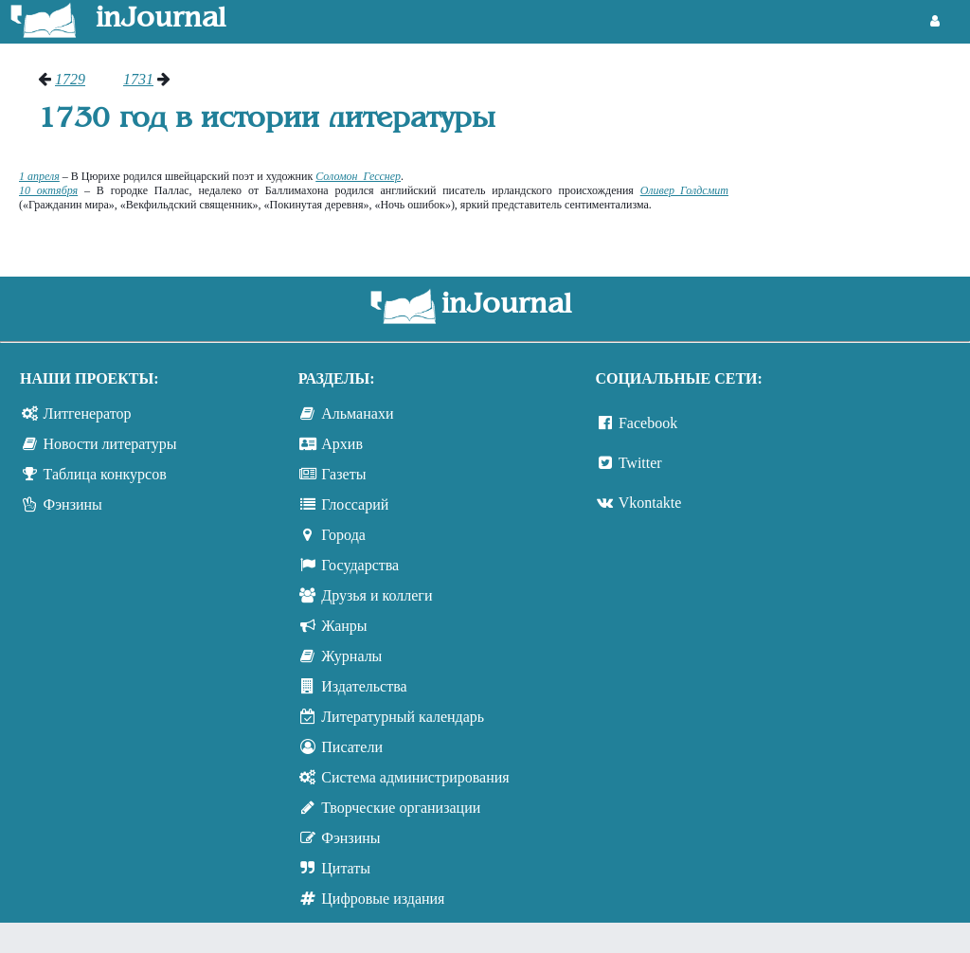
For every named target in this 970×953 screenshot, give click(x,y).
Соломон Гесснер (358, 176)
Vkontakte (650, 502)
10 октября (48, 190)
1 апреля (39, 176)
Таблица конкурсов (105, 474)
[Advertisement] (858, 142)
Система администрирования (415, 777)
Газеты (343, 474)
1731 (138, 79)
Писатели (352, 747)
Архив (342, 444)
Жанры (344, 626)
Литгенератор (88, 413)
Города (343, 535)
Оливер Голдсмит (684, 190)
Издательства (363, 686)
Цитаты (345, 868)
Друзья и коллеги (376, 595)
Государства (360, 565)
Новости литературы (110, 444)
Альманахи (357, 413)
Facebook (648, 423)
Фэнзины (73, 504)
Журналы (351, 656)
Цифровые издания (382, 898)
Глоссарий (354, 504)
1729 (70, 79)
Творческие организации (400, 808)
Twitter (640, 463)
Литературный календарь (402, 717)
